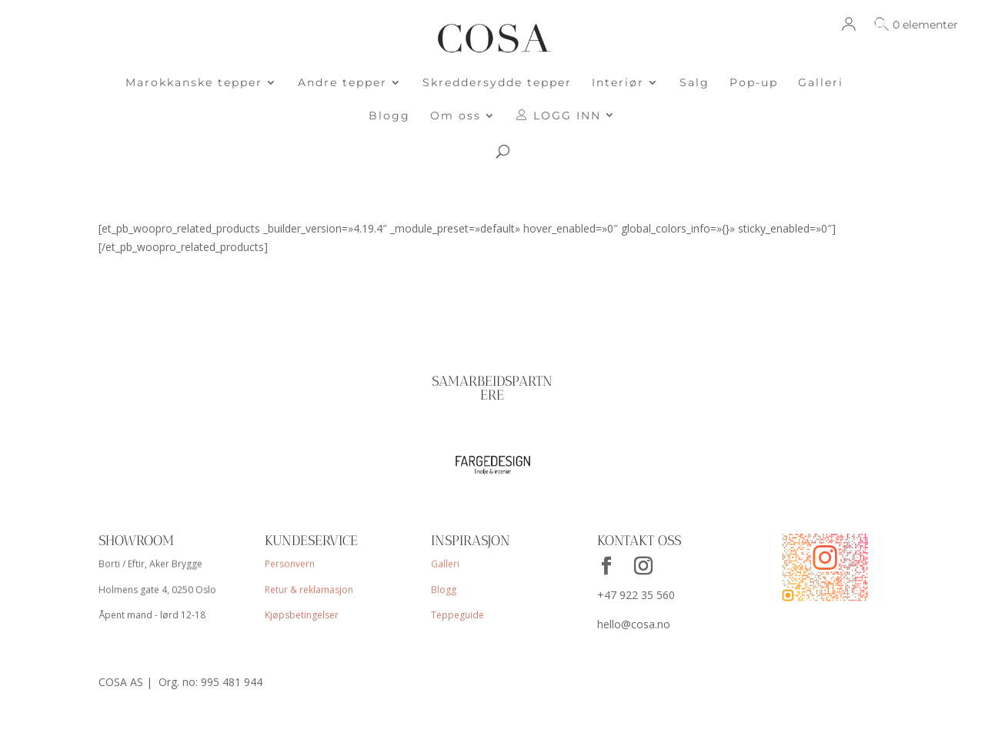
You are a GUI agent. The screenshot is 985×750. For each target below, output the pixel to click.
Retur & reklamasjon (309, 590)
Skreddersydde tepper (497, 83)
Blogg (389, 116)
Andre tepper (342, 83)
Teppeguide (457, 615)
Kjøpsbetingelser (302, 615)
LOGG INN (558, 115)
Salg (694, 83)
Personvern (290, 565)
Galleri (820, 83)
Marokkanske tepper (193, 83)
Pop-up (754, 83)
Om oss (455, 116)
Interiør (618, 83)
